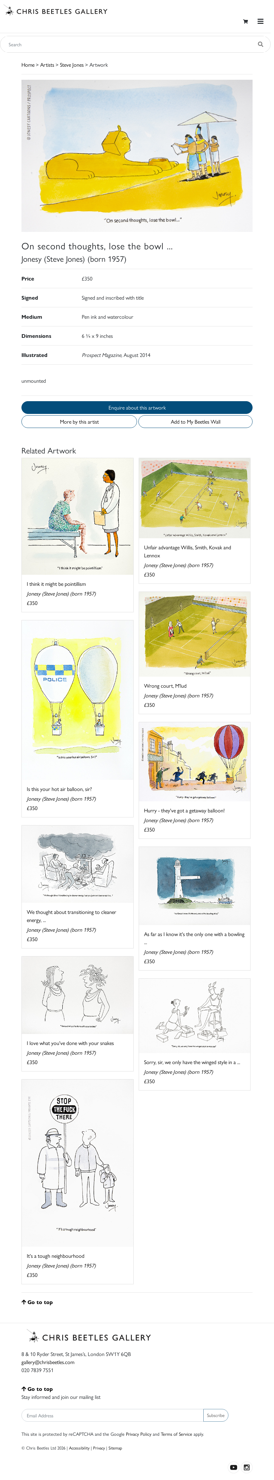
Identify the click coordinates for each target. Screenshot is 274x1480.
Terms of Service (176, 1433)
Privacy (99, 1447)
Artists (47, 64)
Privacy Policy (138, 1433)
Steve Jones (72, 64)
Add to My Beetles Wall (195, 421)
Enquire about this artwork (137, 407)
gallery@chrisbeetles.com (47, 1362)
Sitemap (115, 1447)
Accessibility (79, 1447)
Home (28, 64)
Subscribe (216, 1415)
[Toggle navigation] (260, 21)
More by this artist (79, 421)
